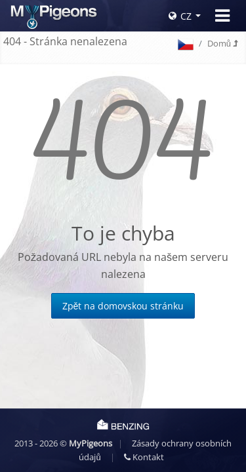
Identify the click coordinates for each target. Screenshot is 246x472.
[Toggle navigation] (222, 15)
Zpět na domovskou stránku (123, 306)
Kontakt (144, 457)
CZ (180, 16)
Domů (222, 43)
